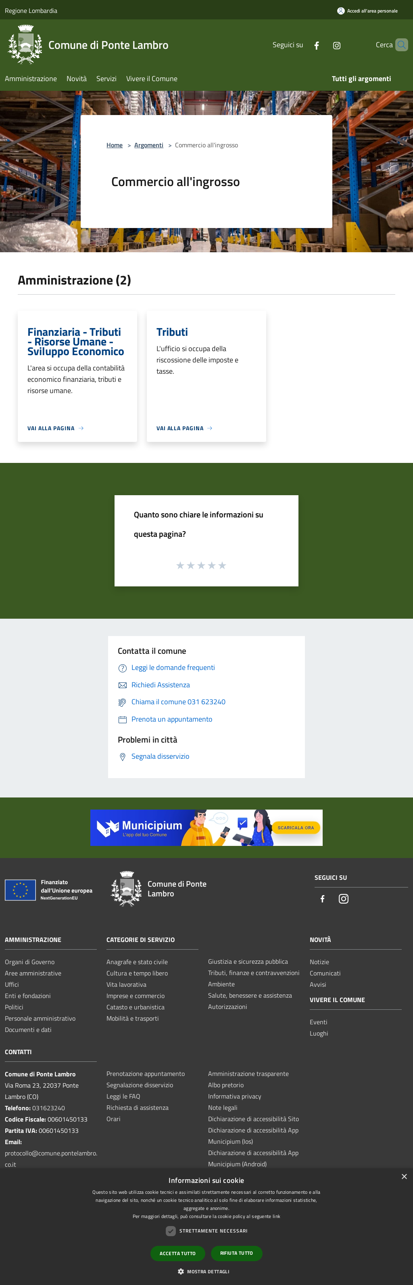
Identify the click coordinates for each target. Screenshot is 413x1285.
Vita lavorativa (126, 984)
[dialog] (206, 1226)
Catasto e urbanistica (135, 1007)
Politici (14, 1007)
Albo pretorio (226, 1085)
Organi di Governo (29, 962)
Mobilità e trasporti (132, 1018)
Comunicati (325, 973)
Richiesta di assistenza (137, 1107)
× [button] (404, 1177)
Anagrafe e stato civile (137, 962)
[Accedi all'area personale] (367, 10)
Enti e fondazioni (28, 995)
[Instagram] (323, 44)
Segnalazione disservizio (139, 1085)
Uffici (12, 984)
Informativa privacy (234, 1096)
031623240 (48, 1108)
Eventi (318, 1022)
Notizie (319, 962)
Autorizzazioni (227, 1006)
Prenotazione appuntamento (145, 1073)
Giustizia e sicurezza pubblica (248, 961)
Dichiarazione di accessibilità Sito (253, 1119)
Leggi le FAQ (123, 1096)
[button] (206, 1271)
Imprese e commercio (135, 995)
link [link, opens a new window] (276, 1216)
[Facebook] (303, 44)
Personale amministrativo (40, 1018)
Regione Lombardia (31, 10)
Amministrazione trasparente (248, 1073)
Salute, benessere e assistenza (250, 995)
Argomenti (148, 145)
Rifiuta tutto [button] (236, 1253)
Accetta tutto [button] (178, 1253)
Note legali (223, 1107)
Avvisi (318, 984)
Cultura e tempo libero (137, 973)
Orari (113, 1119)
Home (114, 145)
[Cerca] (398, 44)
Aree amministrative (33, 973)
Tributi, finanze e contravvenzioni (254, 972)
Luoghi (319, 1033)
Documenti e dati (28, 1029)
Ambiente (221, 984)
